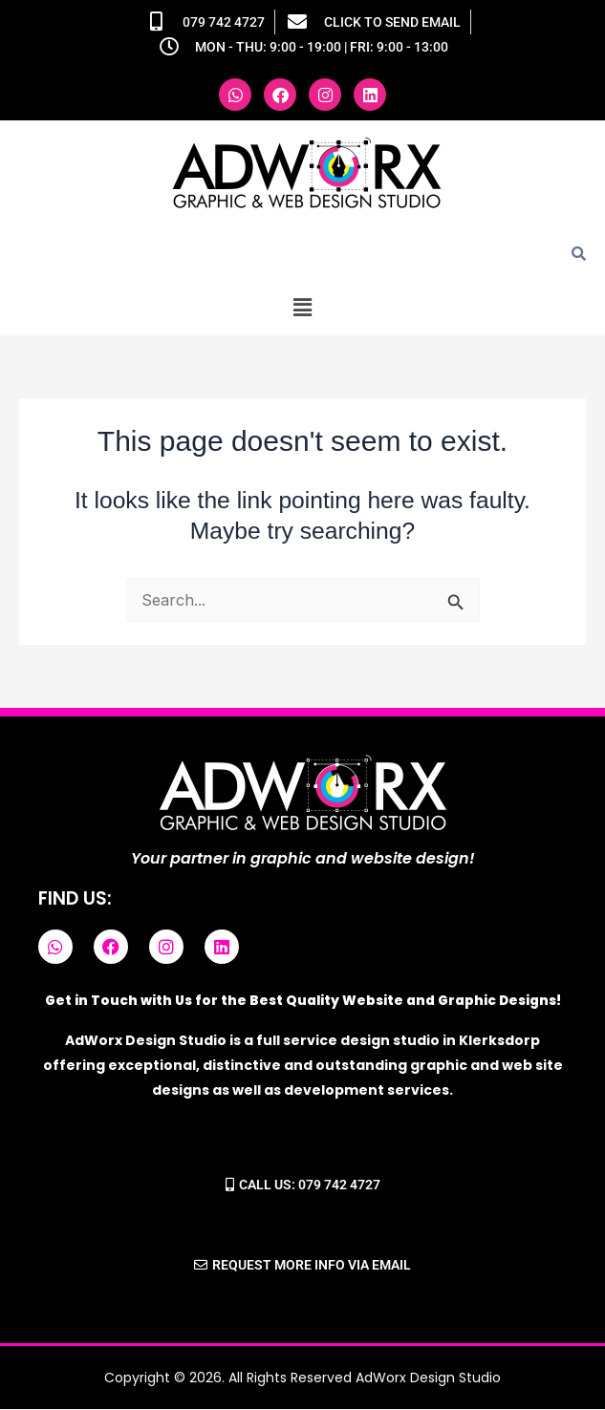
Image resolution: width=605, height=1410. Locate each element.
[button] (302, 307)
